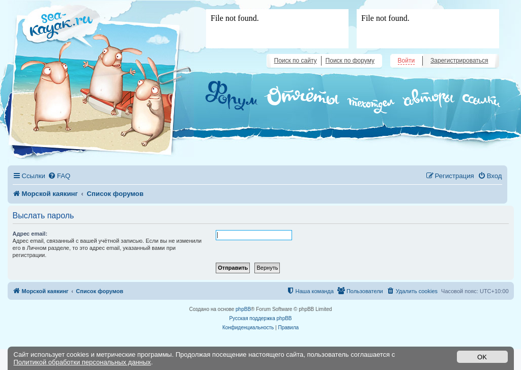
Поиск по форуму (350, 60)
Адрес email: (30, 234)
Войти (406, 60)
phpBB (243, 309)
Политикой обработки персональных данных (82, 362)
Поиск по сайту (295, 60)
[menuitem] (59, 175)
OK (482, 357)
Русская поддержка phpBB (260, 318)
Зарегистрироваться (459, 60)
